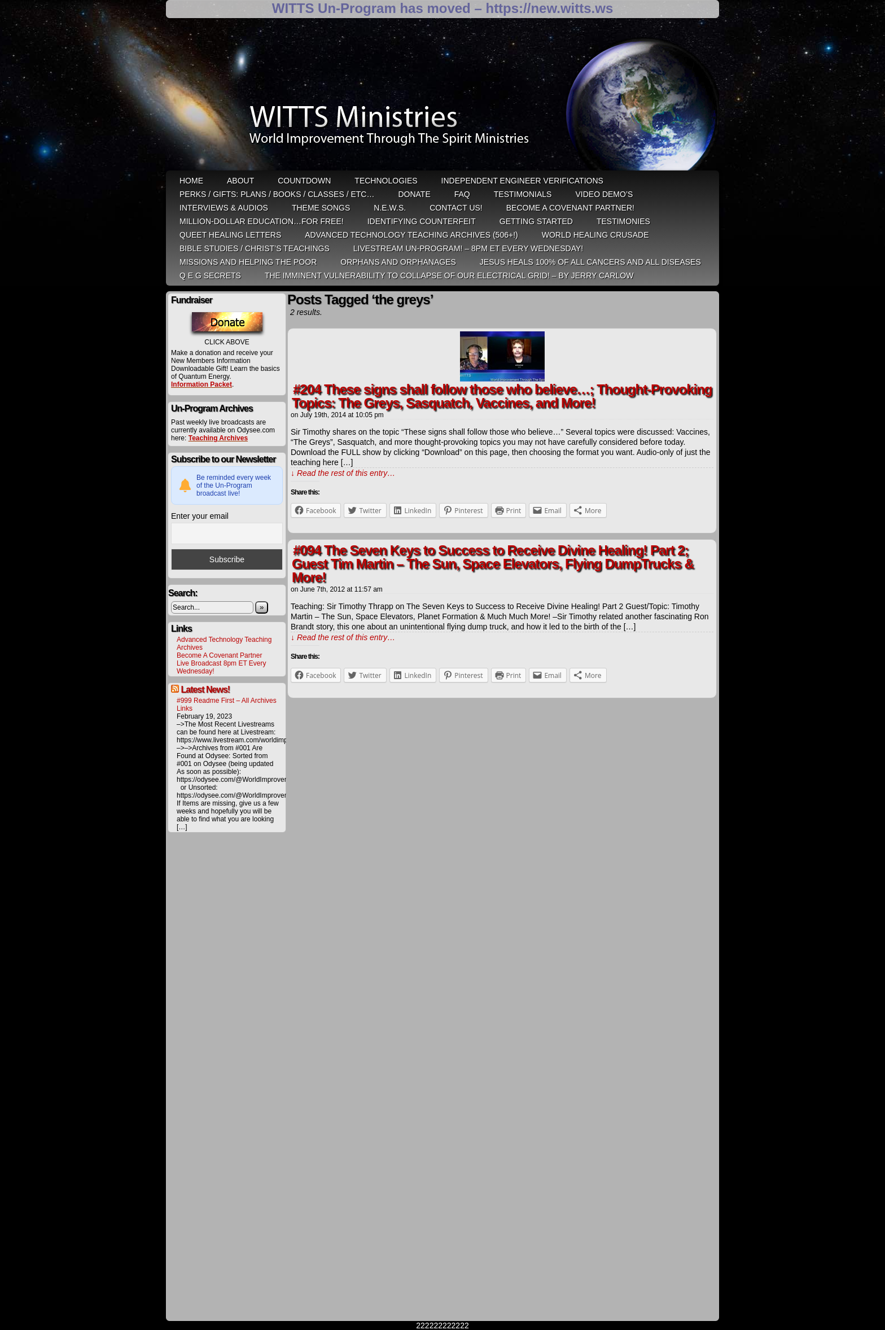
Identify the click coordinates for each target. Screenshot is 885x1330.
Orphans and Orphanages (398, 261)
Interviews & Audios (223, 207)
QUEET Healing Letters (230, 234)
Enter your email (200, 515)
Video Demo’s (604, 194)
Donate (414, 194)
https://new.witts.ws (549, 8)
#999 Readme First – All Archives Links (227, 704)
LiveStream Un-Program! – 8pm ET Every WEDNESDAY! (468, 248)
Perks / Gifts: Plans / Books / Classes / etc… (276, 194)
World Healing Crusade (595, 234)
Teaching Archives (218, 438)
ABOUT (240, 180)
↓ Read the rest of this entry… (343, 473)
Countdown (304, 180)
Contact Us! (456, 207)
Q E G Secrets (210, 275)
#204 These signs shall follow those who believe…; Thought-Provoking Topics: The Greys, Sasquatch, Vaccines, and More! (502, 396)
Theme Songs (321, 207)
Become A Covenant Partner (219, 655)
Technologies (385, 180)
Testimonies (623, 221)
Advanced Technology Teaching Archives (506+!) (411, 234)
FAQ (462, 194)
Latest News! (205, 689)
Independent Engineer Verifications (522, 180)
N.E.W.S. (390, 207)
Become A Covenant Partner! (570, 207)
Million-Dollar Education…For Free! (261, 221)
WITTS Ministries (443, 98)
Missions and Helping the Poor (248, 261)
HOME (191, 180)
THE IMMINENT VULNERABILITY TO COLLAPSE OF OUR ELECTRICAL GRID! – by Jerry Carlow (449, 275)
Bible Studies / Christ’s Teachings (254, 248)
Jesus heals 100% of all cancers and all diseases (590, 261)
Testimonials (523, 194)
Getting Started (536, 221)
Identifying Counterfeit (421, 221)
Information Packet (201, 384)
